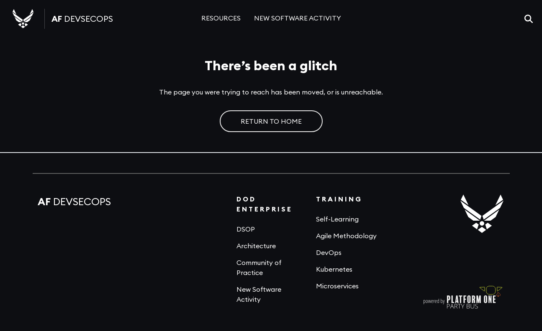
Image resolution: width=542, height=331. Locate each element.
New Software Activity (258, 294)
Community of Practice (259, 267)
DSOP (245, 229)
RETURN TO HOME (271, 121)
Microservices (337, 286)
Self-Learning (337, 219)
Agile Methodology (346, 236)
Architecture (256, 246)
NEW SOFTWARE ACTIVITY (297, 18)
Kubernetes (334, 269)
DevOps (329, 252)
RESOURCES (221, 18)
